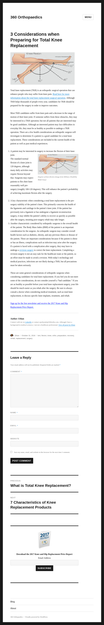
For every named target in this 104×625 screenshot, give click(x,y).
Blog (12, 602)
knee (49, 336)
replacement (21, 338)
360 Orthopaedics (26, 17)
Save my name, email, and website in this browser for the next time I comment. (42, 452)
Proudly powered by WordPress (36, 617)
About (13, 608)
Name (14, 413)
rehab (12, 338)
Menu (88, 17)
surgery (29, 338)
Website (14, 439)
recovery (70, 336)
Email (14, 426)
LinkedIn (28, 322)
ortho (54, 336)
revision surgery (26, 250)
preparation (61, 336)
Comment (16, 372)
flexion (44, 336)
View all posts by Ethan (66, 325)
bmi (39, 336)
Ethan (17, 336)
